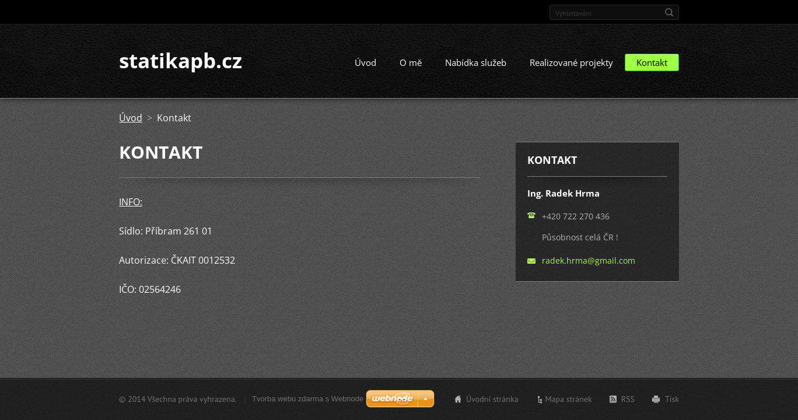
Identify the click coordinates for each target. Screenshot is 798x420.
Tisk (672, 399)
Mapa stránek (568, 399)
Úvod (365, 63)
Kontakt (651, 63)
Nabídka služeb (475, 63)
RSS (628, 399)
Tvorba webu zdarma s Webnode (307, 398)
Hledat (669, 12)
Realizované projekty (571, 63)
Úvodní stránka (492, 399)
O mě (411, 63)
